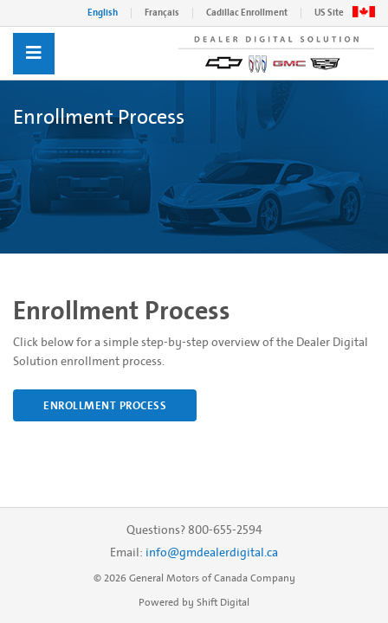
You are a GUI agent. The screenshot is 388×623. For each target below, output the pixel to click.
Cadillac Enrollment (247, 12)
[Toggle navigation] (34, 53)
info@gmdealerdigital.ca (212, 552)
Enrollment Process (104, 405)
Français (162, 12)
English (102, 12)
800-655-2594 (225, 530)
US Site (329, 12)
